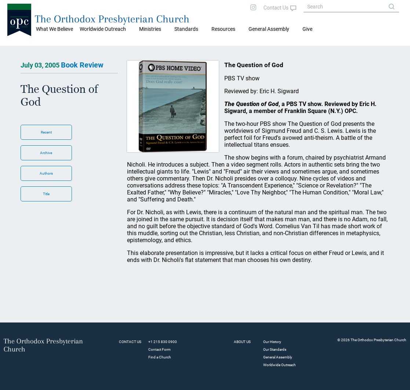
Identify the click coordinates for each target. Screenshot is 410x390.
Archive (46, 153)
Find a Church (159, 357)
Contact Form (159, 349)
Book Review (82, 65)
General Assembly (268, 29)
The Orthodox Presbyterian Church (112, 19)
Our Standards (274, 349)
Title (46, 194)
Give (307, 29)
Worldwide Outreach (279, 365)
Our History (272, 342)
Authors (46, 173)
